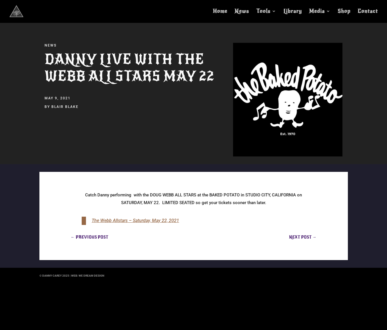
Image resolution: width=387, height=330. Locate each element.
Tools (263, 11)
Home (220, 11)
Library (292, 11)
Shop (344, 11)
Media (317, 11)
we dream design (91, 275)
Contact (368, 11)
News (241, 11)
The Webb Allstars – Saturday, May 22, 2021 (135, 220)
